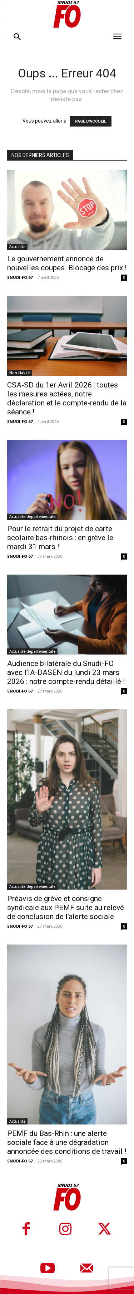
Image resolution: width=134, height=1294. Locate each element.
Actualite (17, 246)
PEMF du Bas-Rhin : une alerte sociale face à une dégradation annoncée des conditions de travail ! (66, 1142)
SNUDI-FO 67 (20, 277)
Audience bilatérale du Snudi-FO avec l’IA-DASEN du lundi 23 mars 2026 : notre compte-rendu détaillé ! (66, 672)
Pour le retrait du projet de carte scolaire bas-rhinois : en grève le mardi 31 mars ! (60, 537)
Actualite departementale (32, 516)
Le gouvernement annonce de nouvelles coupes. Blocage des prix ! (66, 263)
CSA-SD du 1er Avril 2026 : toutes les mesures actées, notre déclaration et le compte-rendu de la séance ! (66, 398)
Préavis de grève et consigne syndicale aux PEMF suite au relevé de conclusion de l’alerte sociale (65, 907)
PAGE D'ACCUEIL (90, 121)
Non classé (19, 372)
